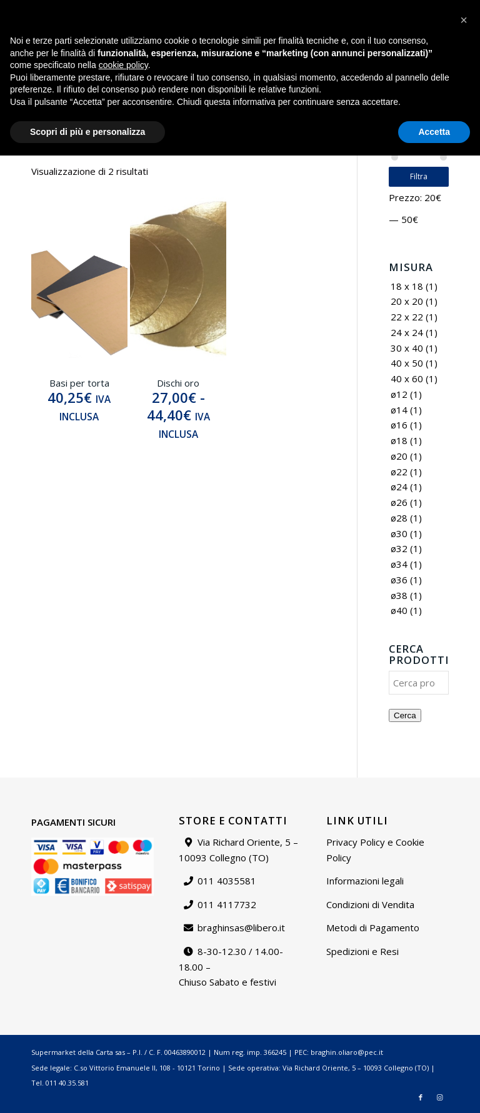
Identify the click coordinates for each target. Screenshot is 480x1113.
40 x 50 (407, 363)
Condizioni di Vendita (370, 904)
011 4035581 (227, 880)
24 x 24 (407, 332)
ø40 (399, 610)
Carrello (457, 9)
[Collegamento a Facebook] (420, 53)
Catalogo (258, 9)
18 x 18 (407, 286)
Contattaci (351, 9)
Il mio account (406, 9)
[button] (464, 977)
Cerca (405, 715)
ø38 (399, 595)
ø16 (399, 424)
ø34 (399, 564)
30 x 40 (407, 348)
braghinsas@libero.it (57, 15)
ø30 (399, 533)
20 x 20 (407, 301)
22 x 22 (407, 316)
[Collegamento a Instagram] (439, 53)
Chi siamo (304, 9)
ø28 (399, 518)
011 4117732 (227, 904)
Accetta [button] (434, 1089)
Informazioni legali (365, 880)
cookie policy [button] (123, 1022)
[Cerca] (373, 53)
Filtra (419, 176)
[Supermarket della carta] (240, 53)
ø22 (399, 471)
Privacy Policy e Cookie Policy (375, 850)
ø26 (399, 502)
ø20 (399, 456)
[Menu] (400, 53)
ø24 (399, 486)
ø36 (399, 579)
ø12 (399, 394)
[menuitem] (258, 9)
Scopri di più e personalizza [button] (87, 1089)
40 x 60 (407, 378)
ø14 (399, 409)
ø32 (399, 548)
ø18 (399, 440)
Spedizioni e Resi (362, 951)
